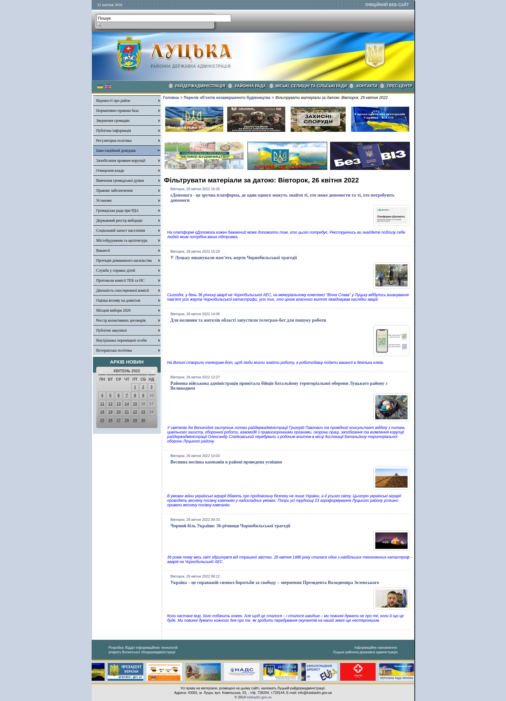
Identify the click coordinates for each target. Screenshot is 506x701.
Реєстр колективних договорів (121, 320)
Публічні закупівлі (111, 330)
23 (143, 412)
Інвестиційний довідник (116, 150)
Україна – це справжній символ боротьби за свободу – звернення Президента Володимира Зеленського (274, 582)
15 (135, 404)
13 (118, 404)
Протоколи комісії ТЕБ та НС (120, 280)
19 (110, 412)
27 (118, 420)
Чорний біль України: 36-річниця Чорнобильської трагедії (230, 525)
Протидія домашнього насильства (124, 260)
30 (143, 420)
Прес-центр (399, 86)
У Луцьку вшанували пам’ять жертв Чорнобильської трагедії (233, 257)
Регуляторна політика (114, 140)
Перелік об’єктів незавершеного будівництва (227, 97)
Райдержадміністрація (200, 86)
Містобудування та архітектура (121, 240)
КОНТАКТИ (367, 86)
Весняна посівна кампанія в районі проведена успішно (226, 462)
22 (135, 412)
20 (118, 412)
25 (102, 420)
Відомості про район (113, 100)
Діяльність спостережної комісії (122, 290)
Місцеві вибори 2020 (113, 310)
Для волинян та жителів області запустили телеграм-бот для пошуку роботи (248, 320)
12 (110, 404)
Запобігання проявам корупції (120, 160)
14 (127, 404)
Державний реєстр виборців (119, 220)
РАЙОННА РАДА (250, 86)
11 (102, 404)
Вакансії (103, 250)
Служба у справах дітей (115, 270)
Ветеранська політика (114, 350)
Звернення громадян (113, 120)
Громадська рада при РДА (117, 210)
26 (110, 420)
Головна (171, 97)
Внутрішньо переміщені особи (121, 340)
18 (102, 412)
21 (127, 412)
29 (135, 420)
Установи (104, 200)
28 (127, 420)
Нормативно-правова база (117, 110)
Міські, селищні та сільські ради (311, 86)
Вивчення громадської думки (120, 180)
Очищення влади (110, 170)
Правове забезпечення (114, 190)
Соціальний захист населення (120, 230)
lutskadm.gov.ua (259, 697)
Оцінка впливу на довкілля (118, 300)
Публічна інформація (113, 130)
